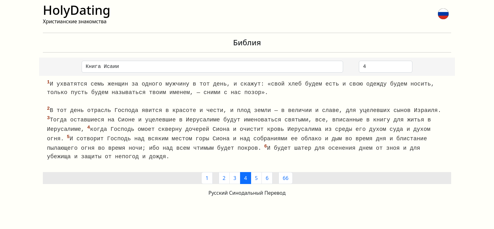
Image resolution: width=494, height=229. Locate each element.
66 (285, 179)
